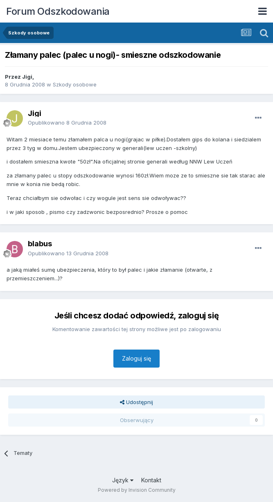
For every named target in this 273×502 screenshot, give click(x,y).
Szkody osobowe (75, 84)
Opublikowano (67, 122)
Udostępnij (136, 402)
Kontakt (151, 480)
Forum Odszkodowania (58, 11)
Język (122, 480)
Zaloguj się (136, 358)
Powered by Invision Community (137, 490)
